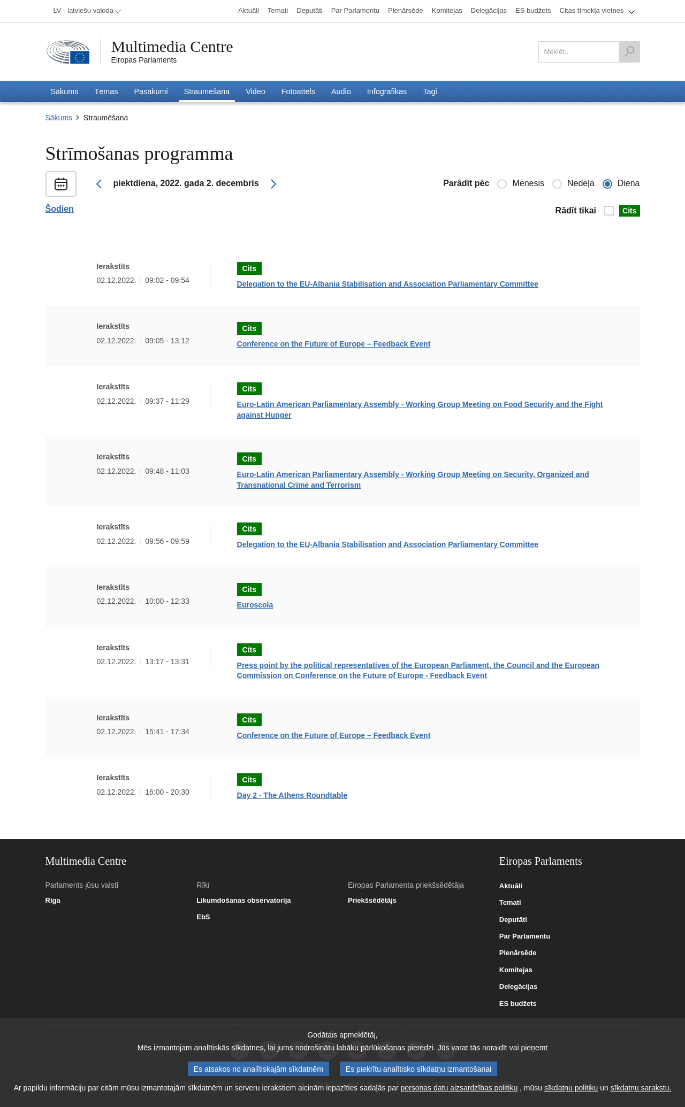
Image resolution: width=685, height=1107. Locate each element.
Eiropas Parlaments (144, 60)
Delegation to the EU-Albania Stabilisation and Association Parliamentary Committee (387, 284)
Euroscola (255, 605)
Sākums (59, 117)
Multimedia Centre (172, 46)
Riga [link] (52, 900)
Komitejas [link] (515, 970)
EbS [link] (203, 917)
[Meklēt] (629, 52)
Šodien (59, 209)
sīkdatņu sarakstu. (641, 1087)
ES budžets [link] (518, 1004)
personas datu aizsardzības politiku (459, 1087)
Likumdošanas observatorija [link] (243, 900)
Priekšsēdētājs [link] (372, 900)
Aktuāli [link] (510, 886)
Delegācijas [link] (518, 986)
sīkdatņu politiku (571, 1087)
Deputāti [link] (513, 920)
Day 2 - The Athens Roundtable (292, 795)
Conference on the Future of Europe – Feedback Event (334, 344)
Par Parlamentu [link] (524, 936)
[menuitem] (85, 11)
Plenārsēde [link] (517, 953)
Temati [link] (510, 902)
